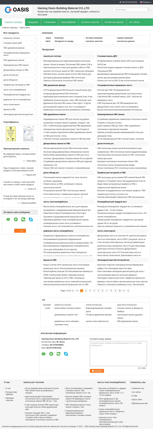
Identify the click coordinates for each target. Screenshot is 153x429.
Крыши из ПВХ (9, 109)
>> (124, 291)
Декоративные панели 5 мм (66, 315)
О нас (8, 388)
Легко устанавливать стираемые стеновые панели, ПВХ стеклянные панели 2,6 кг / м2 (79, 390)
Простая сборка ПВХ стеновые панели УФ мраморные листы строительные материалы (78, 399)
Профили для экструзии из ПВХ (16, 85)
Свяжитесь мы (138, 388)
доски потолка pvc (11, 75)
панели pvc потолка (11, 38)
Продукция (33, 22)
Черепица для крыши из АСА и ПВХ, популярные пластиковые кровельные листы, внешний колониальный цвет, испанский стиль (67, 281)
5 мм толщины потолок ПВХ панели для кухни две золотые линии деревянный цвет (41, 407)
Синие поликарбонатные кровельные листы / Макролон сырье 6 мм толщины (111, 411)
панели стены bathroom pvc (97, 321)
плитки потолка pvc (94, 305)
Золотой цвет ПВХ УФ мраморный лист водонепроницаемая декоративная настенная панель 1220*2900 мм (119, 93)
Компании (59, 38)
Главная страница (13, 22)
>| (128, 291)
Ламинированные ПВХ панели (16, 65)
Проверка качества (10, 399)
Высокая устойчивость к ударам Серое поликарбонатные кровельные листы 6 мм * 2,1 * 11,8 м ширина (112, 391)
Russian (146, 2)
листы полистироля (11, 105)
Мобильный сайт (140, 403)
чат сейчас (134, 22)
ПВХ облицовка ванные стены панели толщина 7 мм (78, 406)
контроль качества (90, 22)
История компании (94, 38)
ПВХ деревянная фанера (13, 48)
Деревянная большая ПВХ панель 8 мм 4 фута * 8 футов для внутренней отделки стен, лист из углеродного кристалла (67, 106)
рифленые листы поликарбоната (17, 100)
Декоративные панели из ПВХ (15, 70)
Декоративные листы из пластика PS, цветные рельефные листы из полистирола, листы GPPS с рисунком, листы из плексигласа (121, 239)
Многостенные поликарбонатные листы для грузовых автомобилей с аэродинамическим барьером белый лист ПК (67, 210)
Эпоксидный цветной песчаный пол (18, 114)
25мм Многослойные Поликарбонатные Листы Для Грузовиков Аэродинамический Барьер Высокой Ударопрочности (64, 216)
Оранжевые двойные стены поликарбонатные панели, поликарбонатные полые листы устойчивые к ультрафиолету (66, 223)
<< (77, 291)
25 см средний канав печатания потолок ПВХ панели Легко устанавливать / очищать (42, 390)
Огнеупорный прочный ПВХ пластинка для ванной (64, 191)
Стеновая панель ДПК (12, 43)
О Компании (50, 22)
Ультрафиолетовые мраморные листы (16, 54)
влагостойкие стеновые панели (68, 308)
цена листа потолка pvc (127, 305)
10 (120, 291)
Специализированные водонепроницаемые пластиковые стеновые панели (78, 413)
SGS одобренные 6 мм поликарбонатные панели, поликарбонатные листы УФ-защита (111, 402)
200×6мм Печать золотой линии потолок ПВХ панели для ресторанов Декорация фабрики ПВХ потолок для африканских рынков (67, 77)
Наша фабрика (68, 22)
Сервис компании (125, 38)
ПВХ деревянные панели (13, 60)
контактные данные (114, 22)
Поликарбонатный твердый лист (16, 95)
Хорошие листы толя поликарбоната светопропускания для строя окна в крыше (111, 420)
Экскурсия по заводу (64, 41)
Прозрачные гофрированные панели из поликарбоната (66, 236)
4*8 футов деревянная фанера (99, 315)
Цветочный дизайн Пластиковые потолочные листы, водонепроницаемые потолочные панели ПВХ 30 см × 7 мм (42, 399)
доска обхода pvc (10, 80)
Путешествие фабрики (11, 393)
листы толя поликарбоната (14, 90)
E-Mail (134, 396)
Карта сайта (137, 400)
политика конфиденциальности (15, 426)
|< (73, 291)
